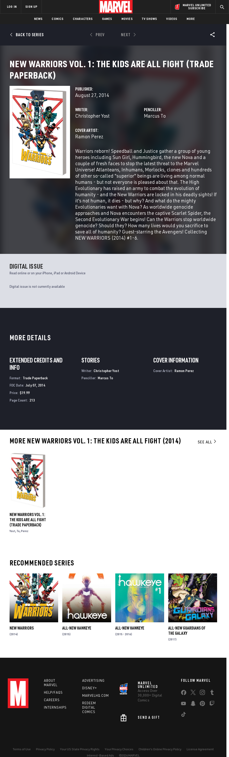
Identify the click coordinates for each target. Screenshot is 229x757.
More (191, 19)
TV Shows (149, 19)
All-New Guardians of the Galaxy (186, 637)
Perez (24, 537)
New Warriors (22, 634)
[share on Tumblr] (212, 699)
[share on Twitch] (212, 710)
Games (107, 19)
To (18, 537)
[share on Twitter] (193, 699)
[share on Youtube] (183, 710)
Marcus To (155, 122)
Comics (57, 19)
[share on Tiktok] (183, 721)
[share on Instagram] (202, 699)
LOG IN (12, 7)
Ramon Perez (89, 143)
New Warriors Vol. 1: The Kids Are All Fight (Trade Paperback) (28, 526)
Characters (83, 19)
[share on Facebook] (183, 699)
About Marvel (50, 689)
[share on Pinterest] (202, 710)
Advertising (93, 687)
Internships (55, 713)
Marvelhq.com (95, 702)
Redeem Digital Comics (89, 713)
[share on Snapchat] (193, 710)
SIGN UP (31, 7)
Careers (52, 706)
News (38, 19)
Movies (127, 19)
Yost (12, 537)
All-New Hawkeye (76, 634)
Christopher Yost (92, 122)
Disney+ (89, 694)
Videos (171, 19)
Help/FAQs (53, 699)
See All (207, 448)
